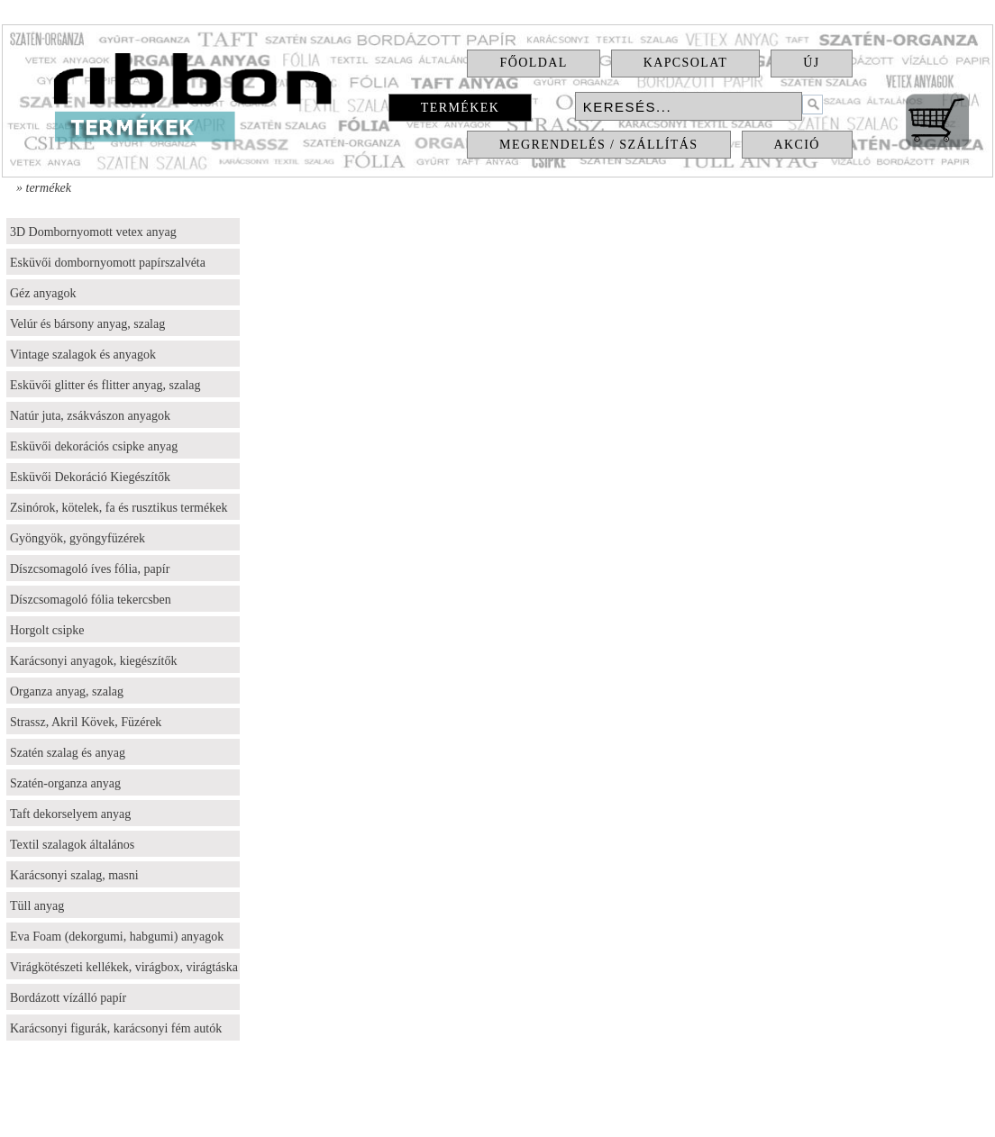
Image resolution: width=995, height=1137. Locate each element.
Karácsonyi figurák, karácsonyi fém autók (116, 1028)
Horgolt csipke (47, 630)
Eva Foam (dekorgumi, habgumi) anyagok (117, 936)
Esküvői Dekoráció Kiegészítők (90, 477)
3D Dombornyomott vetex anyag (93, 232)
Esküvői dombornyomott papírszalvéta (107, 262)
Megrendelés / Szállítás (598, 144)
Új (811, 62)
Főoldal (533, 62)
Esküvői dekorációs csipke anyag (94, 446)
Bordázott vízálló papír (68, 998)
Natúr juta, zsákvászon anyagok (90, 416)
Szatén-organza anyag (65, 783)
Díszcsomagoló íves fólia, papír (89, 569)
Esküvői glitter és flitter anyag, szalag (105, 385)
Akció (797, 144)
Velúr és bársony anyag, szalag (87, 324)
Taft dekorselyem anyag (70, 814)
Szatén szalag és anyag (67, 753)
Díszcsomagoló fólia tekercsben (90, 599)
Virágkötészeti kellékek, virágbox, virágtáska (124, 967)
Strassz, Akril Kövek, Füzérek (85, 722)
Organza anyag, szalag (66, 691)
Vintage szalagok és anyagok (83, 354)
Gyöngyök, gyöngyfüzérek (77, 538)
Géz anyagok (43, 293)
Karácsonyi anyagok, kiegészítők (93, 661)
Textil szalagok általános (72, 844)
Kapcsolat (686, 62)
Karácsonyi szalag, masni (74, 875)
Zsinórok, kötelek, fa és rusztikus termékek (118, 507)
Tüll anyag (37, 906)
